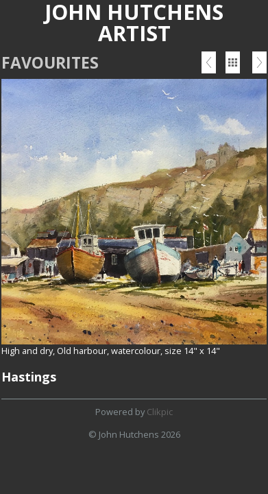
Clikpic (160, 411)
